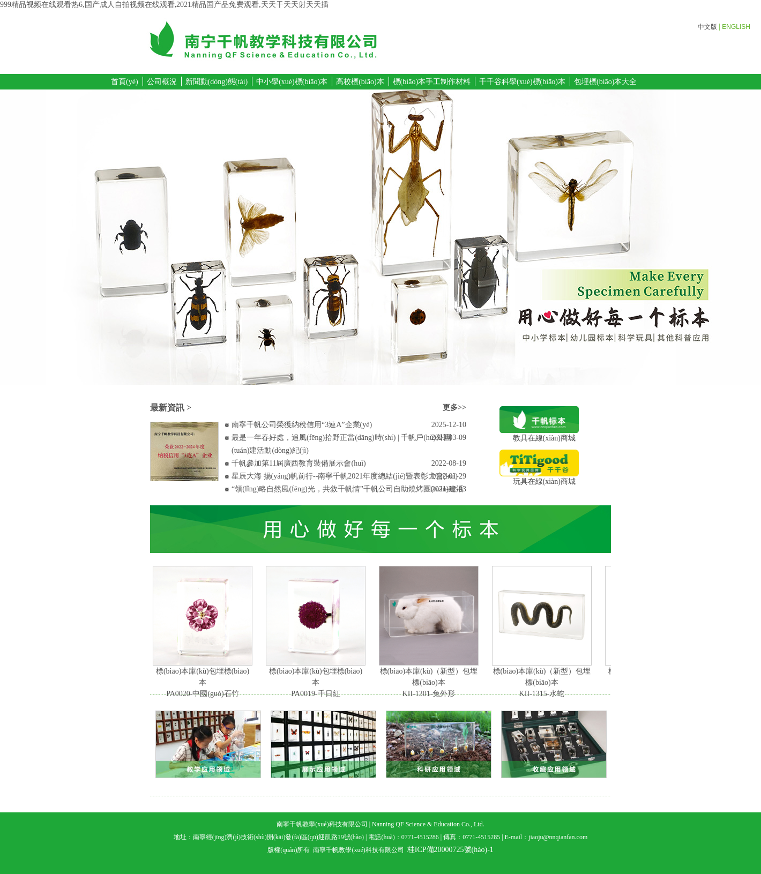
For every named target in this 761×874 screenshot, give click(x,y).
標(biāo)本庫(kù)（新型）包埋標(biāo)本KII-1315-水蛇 (544, 682)
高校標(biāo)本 (360, 82)
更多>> (454, 408)
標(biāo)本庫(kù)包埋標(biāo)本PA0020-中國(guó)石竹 (204, 682)
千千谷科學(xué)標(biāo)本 (522, 82)
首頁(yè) (124, 82)
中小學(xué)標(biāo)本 (291, 82)
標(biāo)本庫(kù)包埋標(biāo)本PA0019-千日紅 (317, 682)
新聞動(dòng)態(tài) (216, 82)
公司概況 (162, 82)
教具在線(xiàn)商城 (539, 434)
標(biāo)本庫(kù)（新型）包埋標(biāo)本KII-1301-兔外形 (431, 682)
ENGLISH (736, 27)
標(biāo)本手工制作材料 (432, 82)
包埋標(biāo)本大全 (605, 82)
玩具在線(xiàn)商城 (539, 477)
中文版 (707, 27)
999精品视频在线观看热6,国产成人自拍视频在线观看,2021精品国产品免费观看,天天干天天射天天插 (164, 5)
